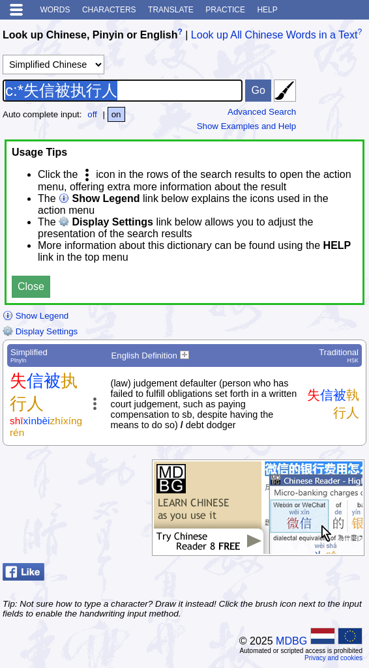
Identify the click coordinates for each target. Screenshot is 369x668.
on (116, 114)
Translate (171, 9)
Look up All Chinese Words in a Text (274, 34)
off (92, 114)
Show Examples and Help (247, 126)
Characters (109, 9)
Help (267, 9)
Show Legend (35, 316)
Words (55, 9)
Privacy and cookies (333, 657)
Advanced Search (262, 112)
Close (31, 286)
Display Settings (40, 331)
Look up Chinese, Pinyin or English (90, 34)
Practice (225, 9)
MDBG (291, 640)
